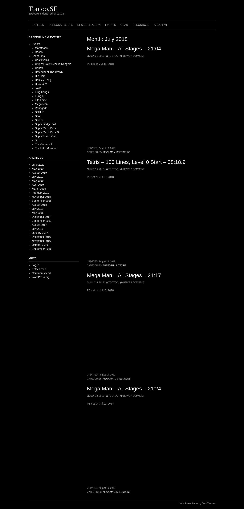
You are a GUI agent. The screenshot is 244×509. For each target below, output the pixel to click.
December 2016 (41, 236)
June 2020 (38, 164)
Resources (140, 24)
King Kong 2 (42, 92)
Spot (38, 116)
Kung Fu (40, 96)
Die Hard (40, 76)
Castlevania (42, 60)
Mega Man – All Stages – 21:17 (124, 275)
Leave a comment (133, 56)
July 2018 (37, 208)
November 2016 (41, 240)
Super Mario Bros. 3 (47, 132)
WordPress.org (41, 277)
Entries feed (39, 269)
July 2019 (37, 176)
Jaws (38, 88)
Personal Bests (61, 24)
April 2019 (38, 184)
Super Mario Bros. (46, 128)
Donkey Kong (43, 80)
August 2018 (39, 204)
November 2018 (41, 196)
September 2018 (42, 200)
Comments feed (41, 273)
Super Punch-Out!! (46, 136)
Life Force (41, 100)
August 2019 (39, 172)
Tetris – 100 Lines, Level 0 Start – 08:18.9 (136, 162)
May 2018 (37, 212)
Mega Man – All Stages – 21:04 (124, 49)
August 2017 (39, 224)
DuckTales (41, 84)
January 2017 (40, 232)
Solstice (39, 112)
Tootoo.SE (43, 9)
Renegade (41, 108)
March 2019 (39, 188)
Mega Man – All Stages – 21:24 (124, 389)
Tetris (122, 265)
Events (110, 24)
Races (39, 51)
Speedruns (123, 152)
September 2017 (42, 220)
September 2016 (42, 248)
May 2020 (37, 168)
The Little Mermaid (46, 148)
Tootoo (113, 56)
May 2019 (37, 180)
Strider (39, 120)
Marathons (41, 47)
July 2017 (37, 228)
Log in (35, 265)
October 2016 (40, 244)
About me (161, 24)
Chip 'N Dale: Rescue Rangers (53, 64)
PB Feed (38, 24)
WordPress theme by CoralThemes (197, 503)
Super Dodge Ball (45, 124)
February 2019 (40, 192)
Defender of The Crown (49, 72)
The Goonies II (44, 144)
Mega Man (109, 152)
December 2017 (41, 216)
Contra (39, 68)
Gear (124, 24)
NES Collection (88, 24)
